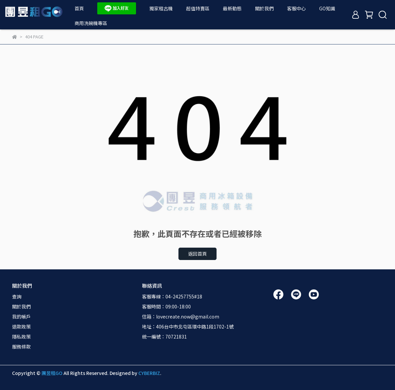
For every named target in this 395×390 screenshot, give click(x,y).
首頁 (79, 8)
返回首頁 (197, 253)
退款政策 (21, 326)
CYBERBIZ (149, 373)
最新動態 (232, 8)
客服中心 (296, 8)
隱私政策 (21, 336)
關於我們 (264, 8)
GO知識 (327, 8)
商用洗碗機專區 (91, 23)
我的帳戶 (21, 316)
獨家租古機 (161, 8)
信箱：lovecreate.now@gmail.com (180, 316)
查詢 (16, 296)
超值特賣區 (198, 8)
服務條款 (21, 346)
